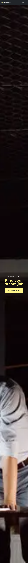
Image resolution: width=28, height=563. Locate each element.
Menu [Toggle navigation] (24, 2)
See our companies (14, 290)
